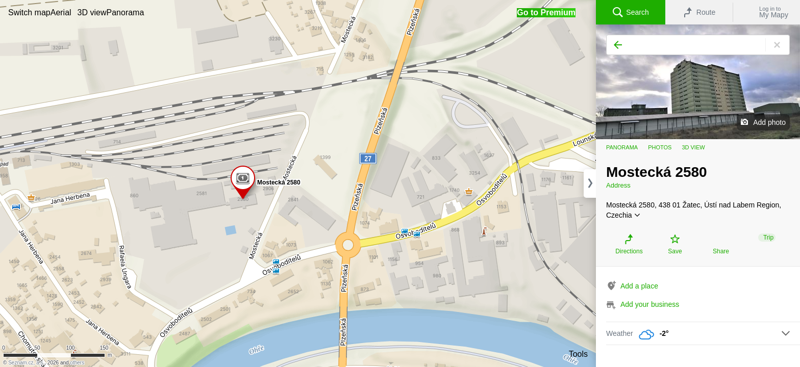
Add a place (639, 286)
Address (618, 185)
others (77, 362)
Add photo (769, 122)
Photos (659, 147)
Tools (578, 354)
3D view (693, 147)
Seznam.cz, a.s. (26, 362)
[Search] (698, 45)
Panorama (622, 147)
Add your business (649, 304)
